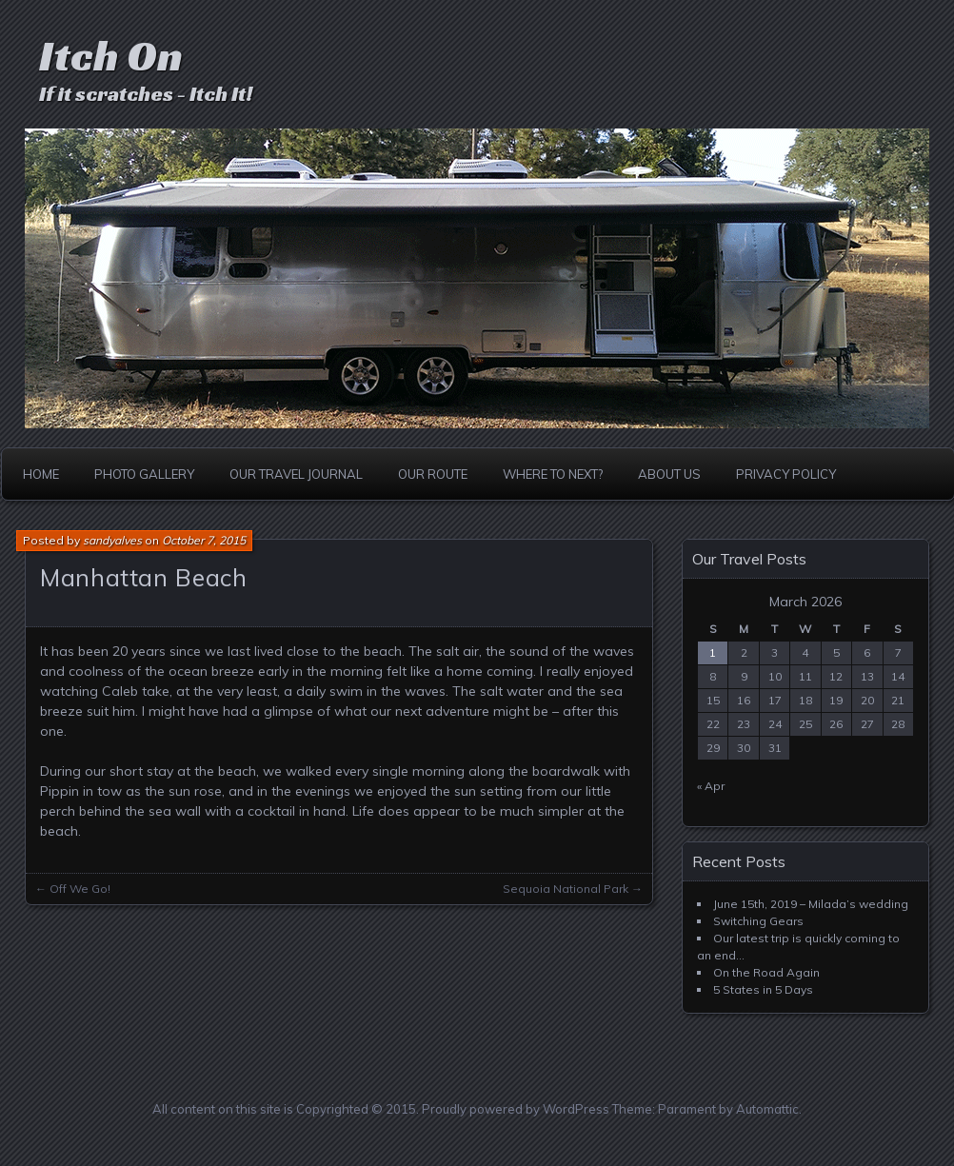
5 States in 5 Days (763, 989)
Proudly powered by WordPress (515, 1109)
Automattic (767, 1109)
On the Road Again (766, 972)
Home (41, 474)
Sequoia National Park (565, 888)
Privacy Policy (786, 474)
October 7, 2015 (204, 540)
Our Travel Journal (296, 474)
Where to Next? (553, 474)
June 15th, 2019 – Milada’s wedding (810, 904)
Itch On (111, 55)
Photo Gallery (144, 474)
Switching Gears (758, 921)
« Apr (711, 786)
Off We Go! (80, 888)
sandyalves (112, 540)
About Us (669, 474)
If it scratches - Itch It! (145, 94)
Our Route (432, 474)
